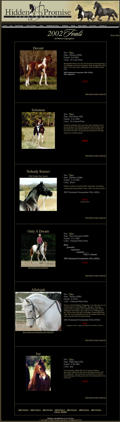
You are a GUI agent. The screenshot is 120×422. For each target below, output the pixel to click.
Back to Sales (115, 35)
